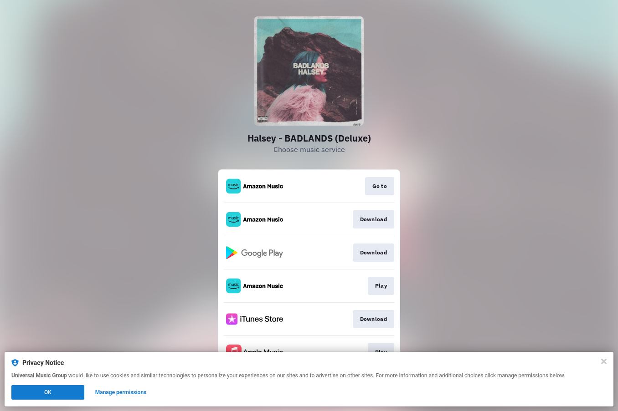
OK (48, 392)
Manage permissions (121, 392)
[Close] (604, 361)
